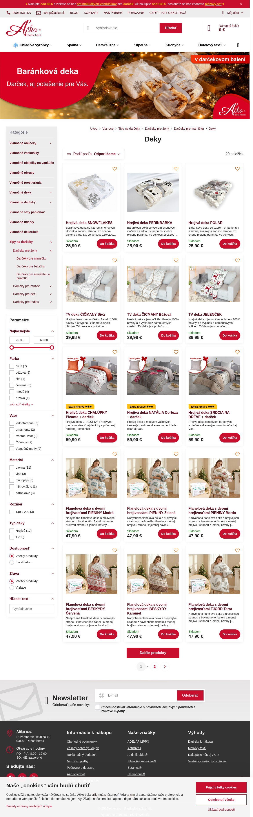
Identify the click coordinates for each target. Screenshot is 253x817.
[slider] (11, 347)
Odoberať (190, 695)
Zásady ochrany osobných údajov (29, 806)
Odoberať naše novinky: (71, 705)
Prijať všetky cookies (221, 787)
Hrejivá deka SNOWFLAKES (89, 223)
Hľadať (171, 28)
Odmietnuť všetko (221, 799)
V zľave (17, 587)
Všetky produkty (23, 556)
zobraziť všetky (21, 404)
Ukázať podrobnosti (221, 809)
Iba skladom (20, 562)
